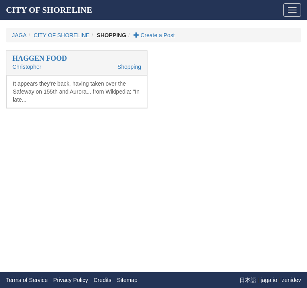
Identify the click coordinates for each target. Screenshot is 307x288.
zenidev (291, 280)
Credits (102, 280)
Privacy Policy (70, 280)
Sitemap (127, 280)
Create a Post (154, 35)
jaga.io (269, 280)
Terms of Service (27, 280)
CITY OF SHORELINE (49, 10)
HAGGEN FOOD (39, 58)
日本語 (247, 280)
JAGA (19, 35)
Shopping (129, 67)
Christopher (26, 67)
